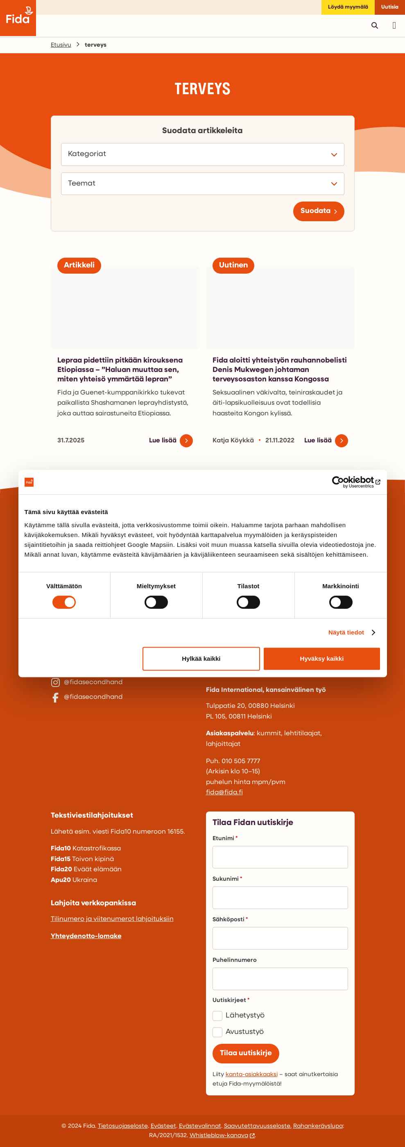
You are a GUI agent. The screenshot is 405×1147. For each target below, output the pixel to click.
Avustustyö (245, 1032)
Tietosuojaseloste (123, 1126)
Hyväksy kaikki (322, 658)
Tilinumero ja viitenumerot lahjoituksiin (112, 919)
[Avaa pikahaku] (374, 25)
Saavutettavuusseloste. (258, 1126)
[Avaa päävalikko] (394, 25)
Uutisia (389, 7)
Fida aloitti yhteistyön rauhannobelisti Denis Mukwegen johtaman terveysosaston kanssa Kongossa (280, 370)
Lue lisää (162, 440)
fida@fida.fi (224, 792)
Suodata (315, 211)
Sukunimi (227, 879)
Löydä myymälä (348, 7)
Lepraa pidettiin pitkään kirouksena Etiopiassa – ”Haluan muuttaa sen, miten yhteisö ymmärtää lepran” (120, 370)
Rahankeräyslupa (318, 1126)
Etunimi (225, 839)
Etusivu (61, 45)
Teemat (84, 183)
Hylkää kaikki (201, 658)
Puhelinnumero (235, 960)
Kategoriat (89, 154)
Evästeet (163, 1126)
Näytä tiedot (346, 632)
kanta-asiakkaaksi (252, 1075)
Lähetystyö (245, 1016)
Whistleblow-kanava (219, 1136)
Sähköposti (230, 920)
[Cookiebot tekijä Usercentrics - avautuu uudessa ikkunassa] (345, 482)
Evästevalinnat (200, 1126)
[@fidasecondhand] (125, 690)
